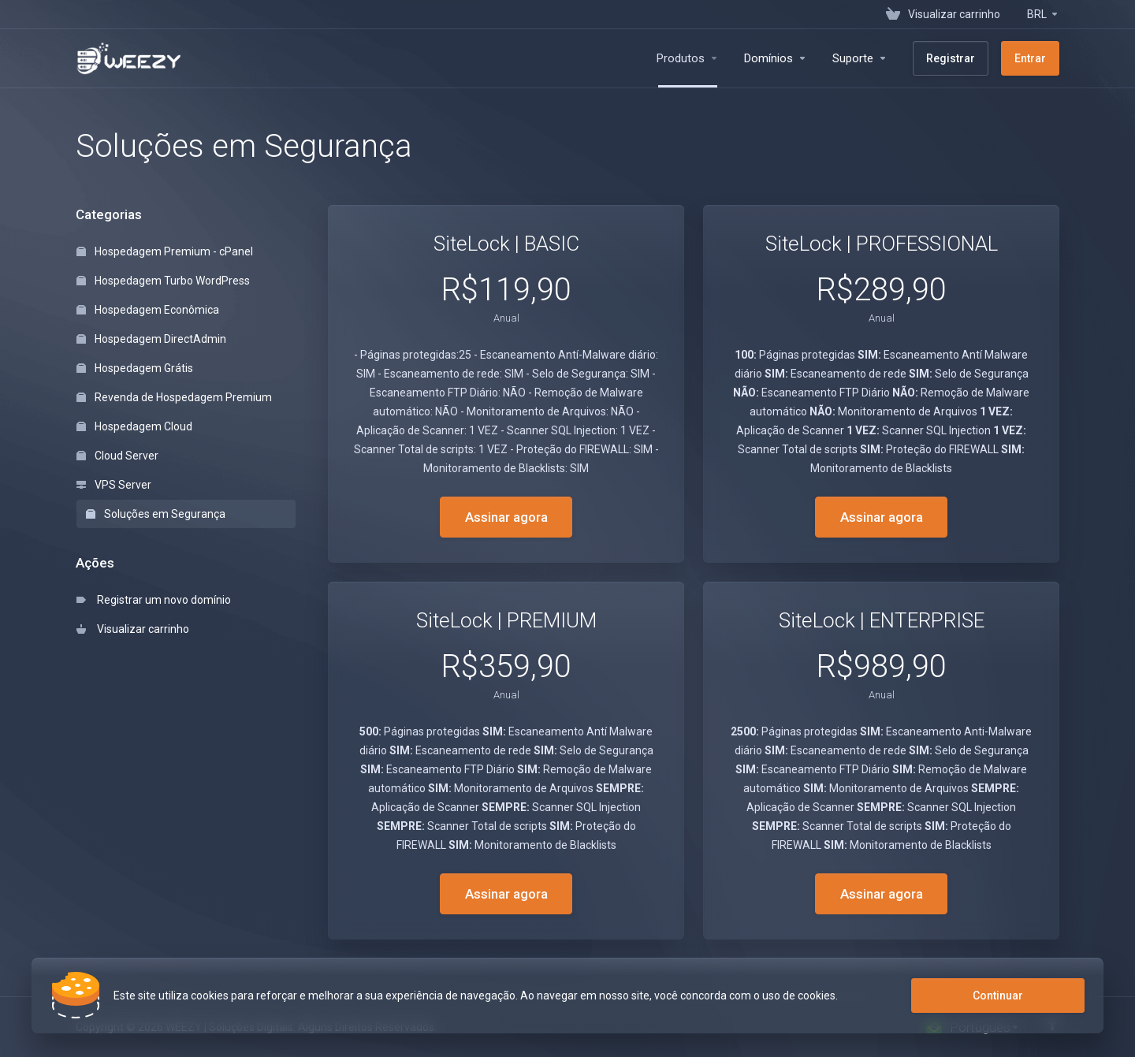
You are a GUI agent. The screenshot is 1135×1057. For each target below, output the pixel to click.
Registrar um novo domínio (153, 600)
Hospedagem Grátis (134, 368)
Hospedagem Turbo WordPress (163, 280)
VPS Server (113, 484)
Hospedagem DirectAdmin (151, 339)
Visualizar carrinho (132, 629)
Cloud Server (117, 455)
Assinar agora (506, 517)
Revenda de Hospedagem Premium (174, 397)
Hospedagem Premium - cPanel (164, 251)
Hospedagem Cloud (134, 426)
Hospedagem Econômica (147, 309)
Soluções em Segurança (155, 514)
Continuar (998, 995)
